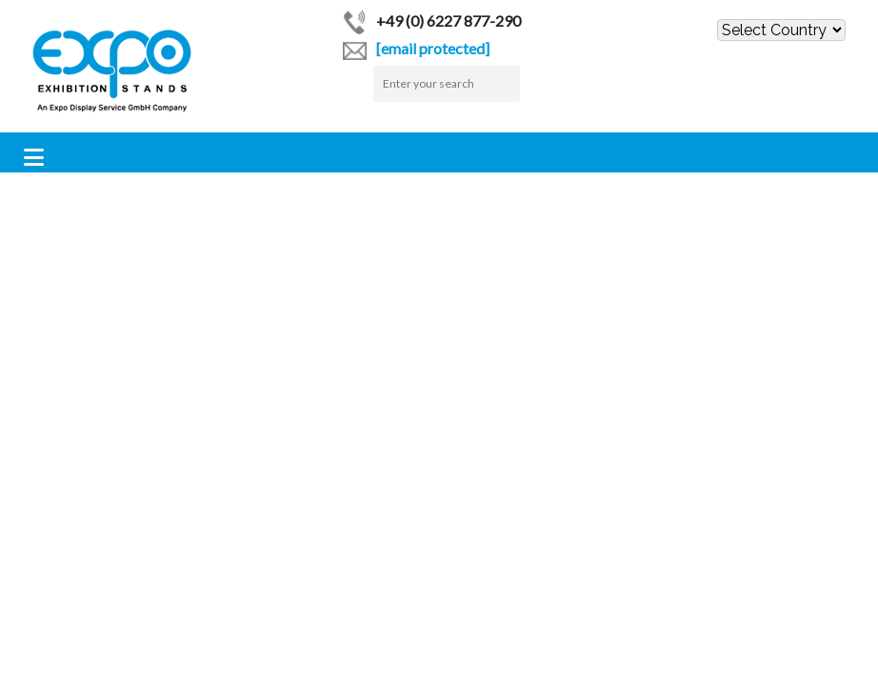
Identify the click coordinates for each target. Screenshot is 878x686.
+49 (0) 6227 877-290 (432, 20)
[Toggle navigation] (33, 157)
